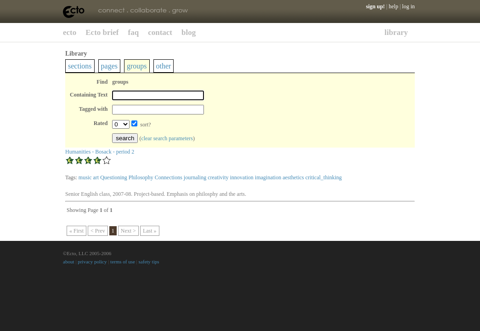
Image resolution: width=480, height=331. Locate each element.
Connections (168, 177)
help (393, 6)
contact (160, 32)
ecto (69, 32)
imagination (268, 177)
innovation (241, 177)
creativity (218, 177)
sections (80, 66)
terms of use (122, 261)
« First (76, 231)
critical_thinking (323, 177)
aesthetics (293, 177)
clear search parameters (167, 138)
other (163, 66)
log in (408, 6)
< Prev (97, 231)
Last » (150, 231)
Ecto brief (102, 32)
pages (109, 66)
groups (137, 66)
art (96, 177)
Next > (128, 231)
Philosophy (141, 177)
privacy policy (92, 261)
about (68, 261)
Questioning (113, 177)
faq (133, 32)
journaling (195, 177)
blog (188, 32)
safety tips (149, 261)
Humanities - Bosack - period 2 (99, 151)
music (85, 177)
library (396, 32)
